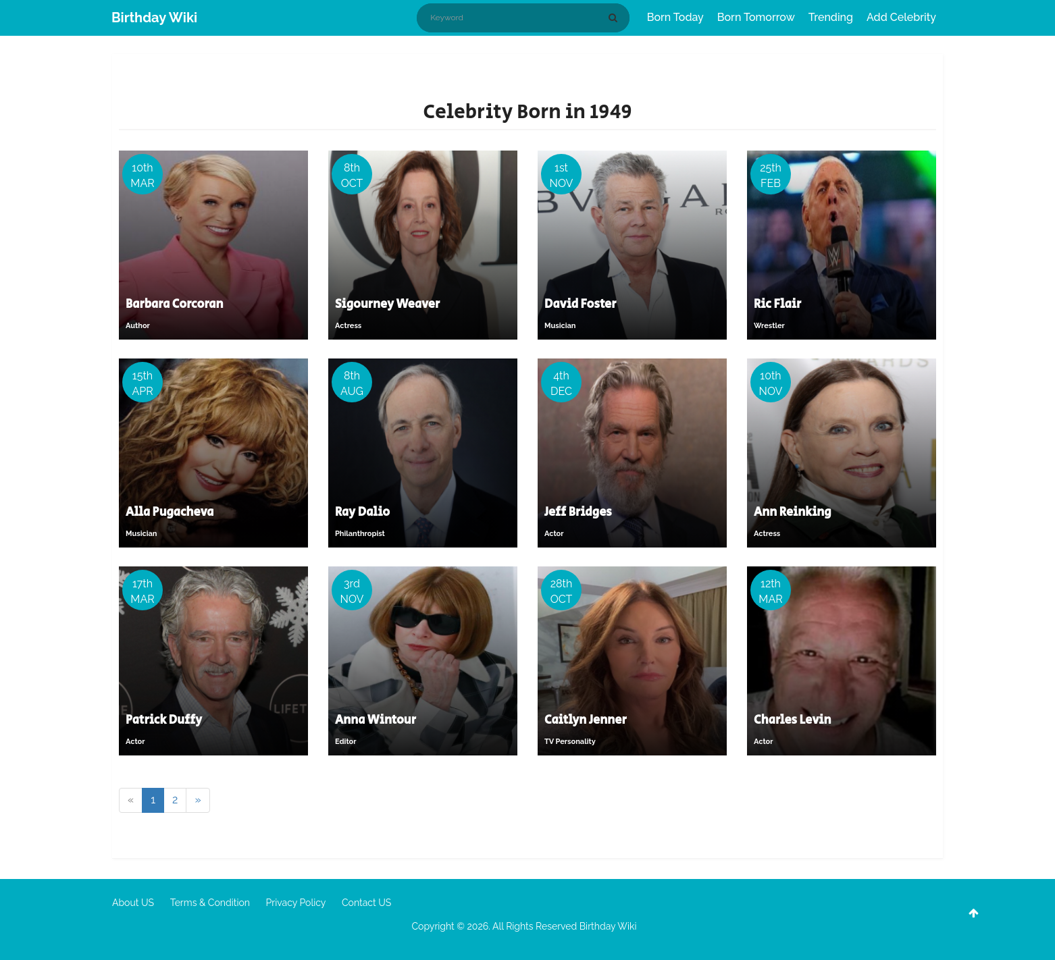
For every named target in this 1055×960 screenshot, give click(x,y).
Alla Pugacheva (169, 512)
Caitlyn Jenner (585, 720)
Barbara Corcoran (175, 304)
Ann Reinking (792, 512)
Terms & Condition (210, 902)
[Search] (615, 17)
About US (133, 902)
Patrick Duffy (164, 720)
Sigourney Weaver (387, 304)
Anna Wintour (375, 720)
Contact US (366, 902)
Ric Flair (777, 304)
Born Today (675, 17)
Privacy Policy (296, 902)
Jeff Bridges (578, 512)
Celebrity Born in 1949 (527, 112)
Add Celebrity (901, 17)
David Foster (580, 304)
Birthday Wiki (154, 17)
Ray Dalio (362, 512)
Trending (830, 17)
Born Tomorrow (756, 17)
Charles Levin (792, 720)
